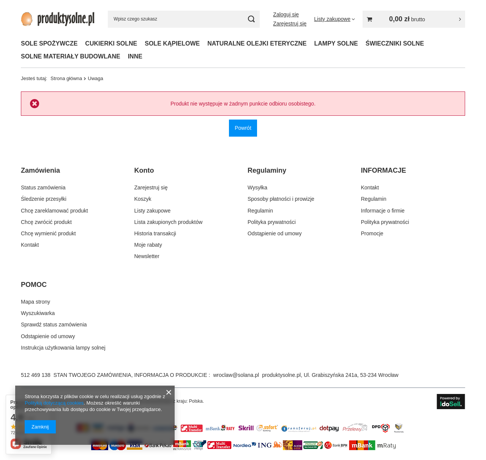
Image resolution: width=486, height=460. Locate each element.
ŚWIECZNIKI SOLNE (395, 43)
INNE (135, 56)
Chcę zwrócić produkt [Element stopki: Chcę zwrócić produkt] (46, 222)
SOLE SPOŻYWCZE (49, 43)
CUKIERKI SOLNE (111, 43)
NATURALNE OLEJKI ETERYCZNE (256, 43)
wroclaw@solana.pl (236, 375)
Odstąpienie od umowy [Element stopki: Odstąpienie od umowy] (274, 233)
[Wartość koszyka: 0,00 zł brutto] (414, 19)
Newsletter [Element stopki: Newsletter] (146, 256)
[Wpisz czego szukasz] (184, 19)
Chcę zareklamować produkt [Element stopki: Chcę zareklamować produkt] (54, 211)
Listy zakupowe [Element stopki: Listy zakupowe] (152, 211)
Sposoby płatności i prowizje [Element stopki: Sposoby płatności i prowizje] (281, 199)
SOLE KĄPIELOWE (172, 43)
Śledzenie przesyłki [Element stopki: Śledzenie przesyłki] (43, 199)
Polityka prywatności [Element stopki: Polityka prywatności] (272, 222)
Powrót (243, 128)
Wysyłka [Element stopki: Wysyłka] (257, 187)
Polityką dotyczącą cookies (54, 403)
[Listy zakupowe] (334, 19)
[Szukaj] (251, 19)
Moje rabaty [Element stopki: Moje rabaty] (148, 245)
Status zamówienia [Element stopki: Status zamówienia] (43, 187)
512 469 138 (35, 375)
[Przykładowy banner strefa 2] (243, 432)
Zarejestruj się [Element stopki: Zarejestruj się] (151, 187)
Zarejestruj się (289, 23)
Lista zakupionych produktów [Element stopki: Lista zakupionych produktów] (168, 222)
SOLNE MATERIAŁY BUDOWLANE (70, 56)
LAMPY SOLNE (336, 43)
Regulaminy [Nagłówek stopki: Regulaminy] (267, 170)
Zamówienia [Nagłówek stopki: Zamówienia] (40, 170)
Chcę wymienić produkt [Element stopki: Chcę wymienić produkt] (48, 233)
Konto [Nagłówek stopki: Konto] (144, 170)
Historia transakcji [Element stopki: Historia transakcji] (155, 233)
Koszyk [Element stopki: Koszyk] (142, 199)
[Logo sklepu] (58, 19)
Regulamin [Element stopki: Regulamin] (260, 211)
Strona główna (66, 78)
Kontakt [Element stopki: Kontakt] (30, 245)
